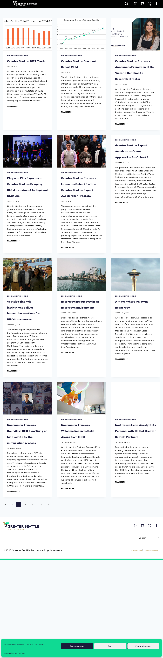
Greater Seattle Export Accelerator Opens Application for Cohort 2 (134, 183)
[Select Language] (149, 627)
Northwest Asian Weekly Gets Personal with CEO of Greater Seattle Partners (135, 508)
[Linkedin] (142, 3)
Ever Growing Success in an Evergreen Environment (77, 357)
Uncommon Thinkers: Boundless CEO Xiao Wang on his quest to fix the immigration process (27, 514)
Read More (13, 112)
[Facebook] (156, 3)
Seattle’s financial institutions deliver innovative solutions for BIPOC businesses (22, 369)
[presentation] (27, 34)
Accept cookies (77, 646)
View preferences (143, 646)
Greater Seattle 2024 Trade (26, 63)
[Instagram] (135, 3)
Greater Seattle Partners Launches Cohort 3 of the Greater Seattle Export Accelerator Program (80, 222)
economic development (17, 56)
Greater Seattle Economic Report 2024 (80, 66)
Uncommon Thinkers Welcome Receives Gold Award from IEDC (78, 511)
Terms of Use (20, 653)
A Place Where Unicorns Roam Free (133, 354)
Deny (110, 646)
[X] (149, 3)
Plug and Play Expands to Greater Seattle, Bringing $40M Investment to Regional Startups (26, 219)
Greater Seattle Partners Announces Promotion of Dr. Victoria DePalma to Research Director (135, 81)
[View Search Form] (126, 4)
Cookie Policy (9, 653)
